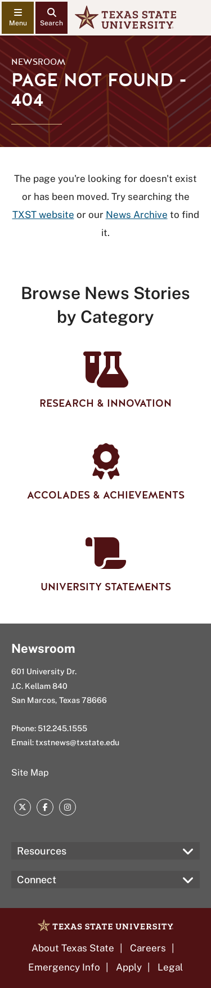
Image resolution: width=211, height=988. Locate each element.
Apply (129, 967)
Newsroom (38, 62)
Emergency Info (64, 967)
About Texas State (73, 948)
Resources (41, 851)
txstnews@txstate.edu (77, 742)
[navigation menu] (18, 18)
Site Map (30, 772)
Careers (148, 948)
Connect (36, 879)
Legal (170, 967)
